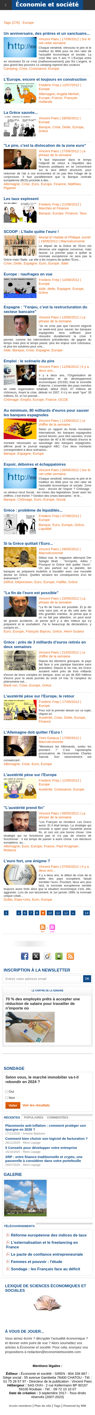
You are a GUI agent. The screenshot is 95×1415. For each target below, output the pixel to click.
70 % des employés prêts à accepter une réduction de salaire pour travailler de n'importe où (42, 1003)
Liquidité (45, 529)
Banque (45, 127)
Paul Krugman (67, 846)
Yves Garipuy (49, 738)
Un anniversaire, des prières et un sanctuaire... (47, 33)
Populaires (33, 1117)
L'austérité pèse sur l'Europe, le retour (39, 696)
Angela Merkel (68, 94)
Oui (11, 1092)
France (57, 98)
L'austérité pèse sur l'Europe (30, 775)
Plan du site (42, 1405)
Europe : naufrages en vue (28, 274)
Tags (57, 1405)
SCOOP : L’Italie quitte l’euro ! (31, 232)
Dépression (23, 582)
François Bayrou (38, 631)
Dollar (8, 899)
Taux (83, 213)
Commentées (57, 1117)
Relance (10, 850)
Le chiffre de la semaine (47, 990)
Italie (65, 263)
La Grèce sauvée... (21, 112)
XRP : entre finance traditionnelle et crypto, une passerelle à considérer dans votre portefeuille (43, 1159)
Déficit (8, 582)
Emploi (25, 399)
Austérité (45, 717)
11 (58, 913)
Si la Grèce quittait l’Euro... (28, 543)
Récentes (12, 1117)
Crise (23, 68)
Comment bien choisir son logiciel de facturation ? (46, 1138)
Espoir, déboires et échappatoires (35, 464)
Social (61, 499)
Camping (10, 68)
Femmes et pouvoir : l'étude (36, 1262)
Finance (60, 184)
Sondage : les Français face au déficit (45, 1269)
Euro (35, 184)
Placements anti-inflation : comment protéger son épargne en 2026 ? (45, 1127)
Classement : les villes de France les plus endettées (25, 1210)
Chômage (11, 399)
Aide (42, 289)
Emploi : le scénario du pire (29, 361)
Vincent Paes (49, 39)
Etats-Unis (22, 899)
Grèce (43, 131)
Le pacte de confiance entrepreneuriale (47, 1254)
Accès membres (20, 1405)
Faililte (61, 582)
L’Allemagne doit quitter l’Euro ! (33, 732)
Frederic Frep (49, 85)
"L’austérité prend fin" (24, 808)
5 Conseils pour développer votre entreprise (41, 1148)
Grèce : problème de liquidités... (33, 510)
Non (12, 1098)
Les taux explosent (21, 199)
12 (66, 913)
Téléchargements (19, 1226)
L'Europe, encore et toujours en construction (45, 79)
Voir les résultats (36, 1105)
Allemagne (47, 94)
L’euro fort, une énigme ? (27, 861)
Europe (53, 68)
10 (50, 913)
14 (87, 913)
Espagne (30, 263)
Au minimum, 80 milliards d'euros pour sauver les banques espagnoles (46, 412)
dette (51, 289)
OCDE (63, 399)
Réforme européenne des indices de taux (49, 1235)
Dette (66, 127)
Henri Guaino (74, 631)
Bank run (10, 685)
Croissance (37, 68)
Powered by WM (74, 1405)
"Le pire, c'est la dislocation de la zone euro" (45, 145)
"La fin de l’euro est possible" (31, 593)
